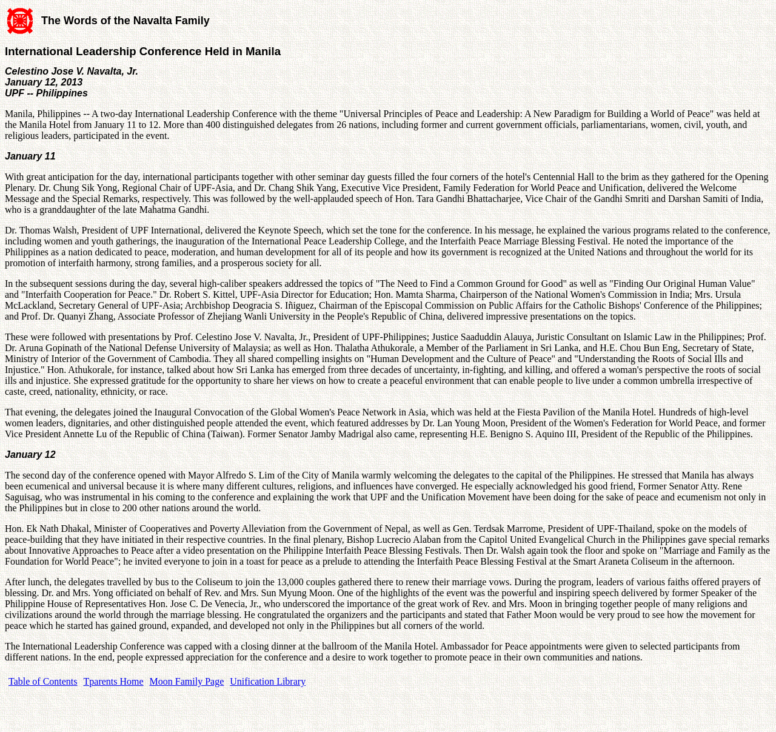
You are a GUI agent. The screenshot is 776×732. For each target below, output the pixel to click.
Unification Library (268, 681)
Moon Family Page (187, 681)
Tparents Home (114, 681)
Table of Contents (43, 681)
